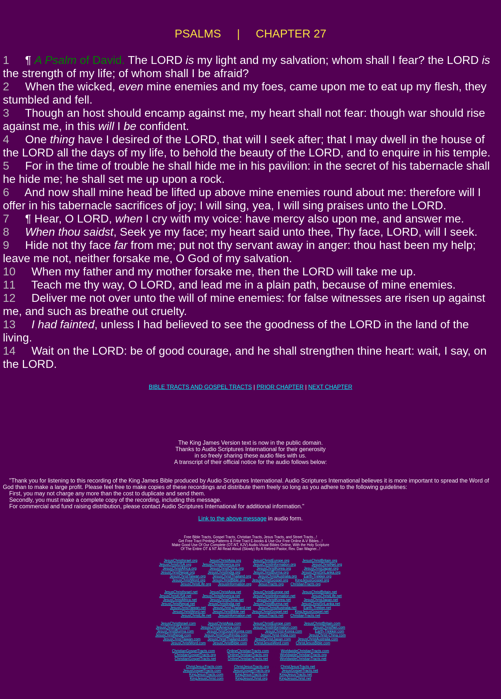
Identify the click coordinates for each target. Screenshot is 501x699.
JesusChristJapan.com (272, 639)
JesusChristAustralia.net (277, 608)
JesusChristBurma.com (175, 631)
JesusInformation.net (234, 616)
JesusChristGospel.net (270, 612)
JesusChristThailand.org (232, 576)
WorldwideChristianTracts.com (305, 651)
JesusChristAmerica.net (221, 596)
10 (9, 271)
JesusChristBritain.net (319, 592)
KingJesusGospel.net (312, 612)
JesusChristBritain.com (322, 623)
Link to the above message (232, 518)
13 (9, 324)
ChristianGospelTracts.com (193, 651)
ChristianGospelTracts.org (195, 655)
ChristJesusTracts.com (204, 667)
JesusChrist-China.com (327, 635)
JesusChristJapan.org (321, 568)
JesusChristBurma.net (270, 604)
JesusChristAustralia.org (277, 576)
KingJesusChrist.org (251, 678)
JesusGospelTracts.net (300, 671)
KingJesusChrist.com (206, 678)
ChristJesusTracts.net (298, 667)
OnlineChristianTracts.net (248, 659)
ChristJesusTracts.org (251, 667)
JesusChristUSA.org (175, 564)
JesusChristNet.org (327, 564)
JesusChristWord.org (188, 580)
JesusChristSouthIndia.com (226, 635)
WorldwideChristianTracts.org (303, 655)
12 (9, 297)
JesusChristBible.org (228, 580)
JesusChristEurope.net (271, 592)
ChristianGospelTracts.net (195, 659)
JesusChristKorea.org (274, 568)
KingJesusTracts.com (206, 674)
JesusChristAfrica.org (180, 568)
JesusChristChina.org (226, 568)
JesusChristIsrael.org (180, 561)
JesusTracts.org (271, 584)
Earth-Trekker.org (317, 576)
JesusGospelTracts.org (251, 671)
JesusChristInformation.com (275, 627)
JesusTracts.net (270, 616)
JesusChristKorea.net (274, 600)
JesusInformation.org (234, 584)
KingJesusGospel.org (312, 580)
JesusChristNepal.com (173, 635)
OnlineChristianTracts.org (248, 655)
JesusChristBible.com (230, 643)
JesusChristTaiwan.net (188, 608)
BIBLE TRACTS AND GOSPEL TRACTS (200, 387)
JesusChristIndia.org (224, 572)
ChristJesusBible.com (313, 643)
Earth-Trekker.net (317, 608)
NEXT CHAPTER (330, 387)
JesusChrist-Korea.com (283, 631)
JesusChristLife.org (195, 584)
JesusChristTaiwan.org (188, 576)
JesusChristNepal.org (177, 572)
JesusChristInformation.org (274, 564)
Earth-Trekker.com (329, 631)
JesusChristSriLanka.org (321, 572)
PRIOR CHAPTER (280, 387)
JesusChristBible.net (228, 612)
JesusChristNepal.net (178, 604)
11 (9, 284)
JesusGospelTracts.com (202, 671)
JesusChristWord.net (188, 612)
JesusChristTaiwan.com (181, 639)
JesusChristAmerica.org (221, 564)
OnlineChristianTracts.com (248, 651)
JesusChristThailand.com (228, 639)
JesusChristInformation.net (274, 596)
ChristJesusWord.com (271, 643)
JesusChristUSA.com (172, 627)
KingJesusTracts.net (295, 674)
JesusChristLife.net (326, 596)
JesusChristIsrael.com (177, 623)
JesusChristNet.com (329, 627)
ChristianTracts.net (305, 616)
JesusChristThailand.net (232, 608)
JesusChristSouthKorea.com (229, 631)
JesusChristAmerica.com (220, 627)
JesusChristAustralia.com (318, 639)
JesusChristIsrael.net (180, 592)
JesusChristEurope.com (272, 623)
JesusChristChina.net (227, 600)
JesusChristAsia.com (224, 623)
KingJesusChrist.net (295, 678)
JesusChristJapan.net (321, 600)
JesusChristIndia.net (224, 604)
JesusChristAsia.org (225, 561)
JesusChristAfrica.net (180, 600)
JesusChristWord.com (188, 643)
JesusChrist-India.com (278, 635)
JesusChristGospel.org (270, 580)
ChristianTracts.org (306, 584)
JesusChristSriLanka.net (320, 604)
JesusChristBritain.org (319, 561)
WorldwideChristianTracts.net (303, 659)
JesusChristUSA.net (175, 596)
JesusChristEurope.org (271, 561)
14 (9, 350)
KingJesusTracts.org (251, 674)
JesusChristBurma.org (271, 572)
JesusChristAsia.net (225, 592)
